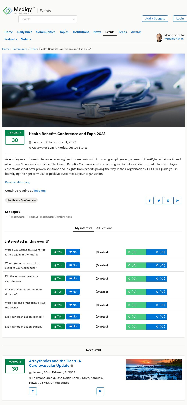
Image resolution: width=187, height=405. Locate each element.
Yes (58, 252)
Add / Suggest (155, 18)
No (73, 252)
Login (180, 18)
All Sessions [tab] (104, 228)
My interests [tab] (83, 228)
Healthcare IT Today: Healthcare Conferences (41, 217)
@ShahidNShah (174, 38)
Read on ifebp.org (17, 182)
